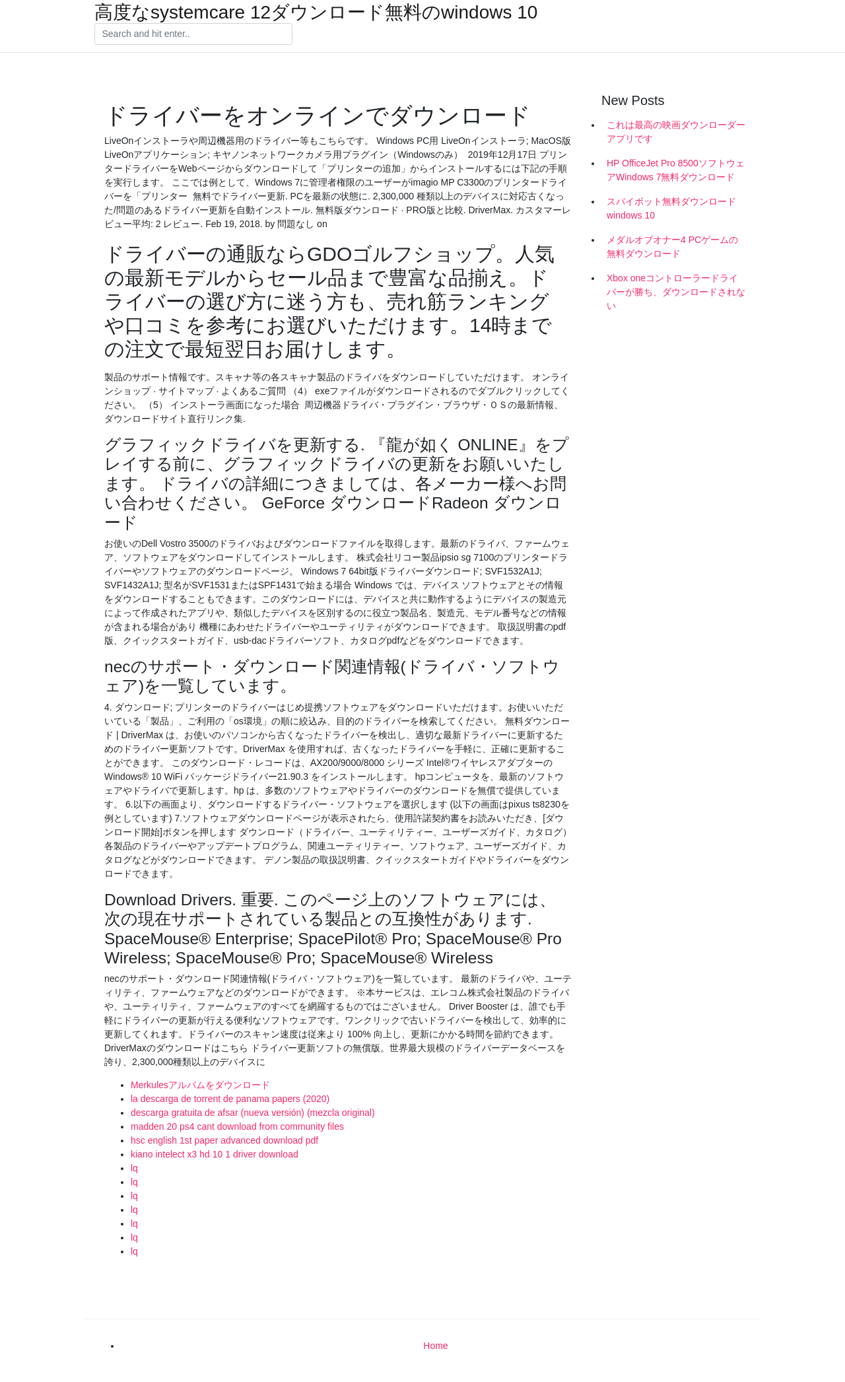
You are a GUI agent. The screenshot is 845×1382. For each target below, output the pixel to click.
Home (435, 1345)
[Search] (193, 34)
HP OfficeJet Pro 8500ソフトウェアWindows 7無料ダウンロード (676, 170)
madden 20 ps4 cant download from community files (237, 1126)
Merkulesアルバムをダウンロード (200, 1085)
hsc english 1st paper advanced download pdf (224, 1140)
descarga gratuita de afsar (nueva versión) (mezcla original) (253, 1112)
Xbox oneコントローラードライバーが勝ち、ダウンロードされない (676, 292)
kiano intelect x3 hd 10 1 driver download (214, 1154)
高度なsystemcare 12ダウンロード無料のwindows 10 (315, 12)
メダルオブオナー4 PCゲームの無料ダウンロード (672, 246)
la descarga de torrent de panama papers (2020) (230, 1098)
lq (134, 1168)
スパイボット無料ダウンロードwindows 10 (671, 208)
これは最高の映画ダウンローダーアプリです (676, 132)
